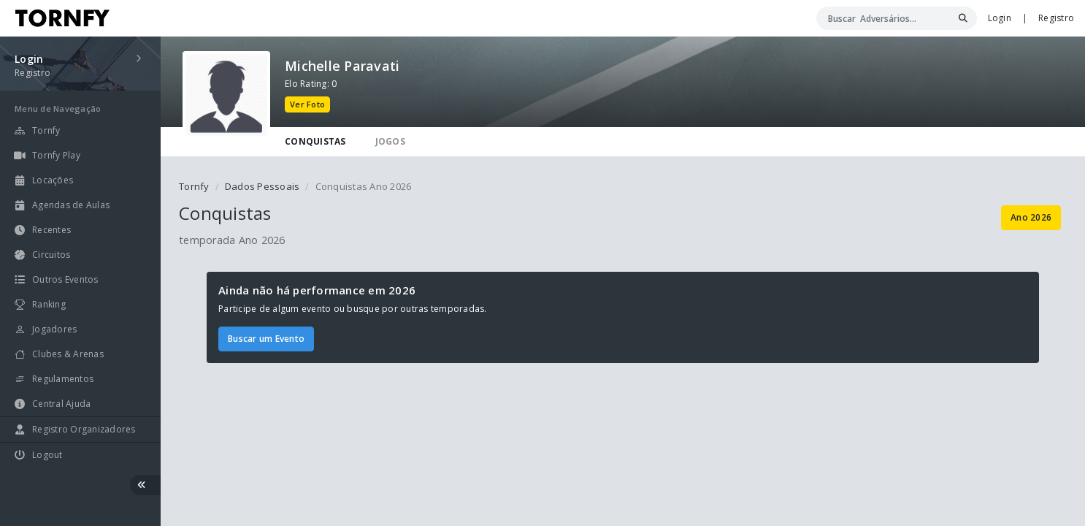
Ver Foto (307, 104)
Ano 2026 (1031, 217)
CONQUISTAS (315, 141)
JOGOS (390, 141)
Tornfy (194, 186)
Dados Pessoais (262, 186)
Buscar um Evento (266, 338)
